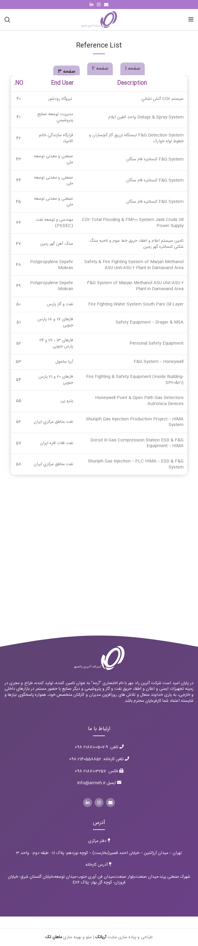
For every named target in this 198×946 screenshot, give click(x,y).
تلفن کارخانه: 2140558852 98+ (97, 759)
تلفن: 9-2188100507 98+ (99, 747)
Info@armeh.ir (91, 783)
